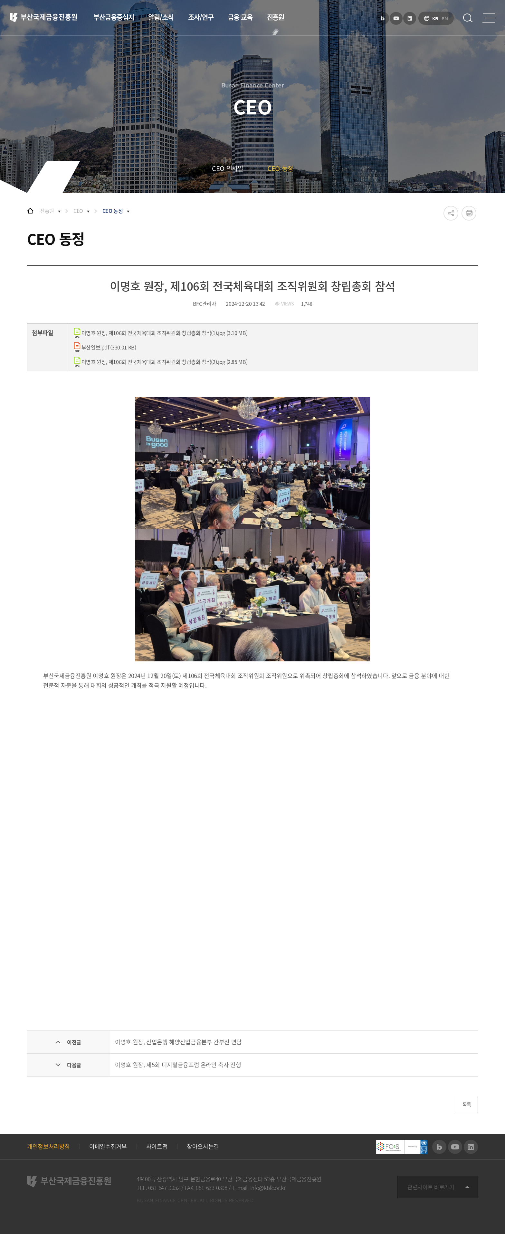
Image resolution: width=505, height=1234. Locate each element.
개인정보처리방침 (48, 1147)
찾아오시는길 (203, 1147)
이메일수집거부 (108, 1147)
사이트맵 (157, 1147)
